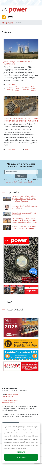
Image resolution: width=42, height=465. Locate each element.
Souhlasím (21, 457)
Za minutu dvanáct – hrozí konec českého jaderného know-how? (24, 227)
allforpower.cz (8, 23)
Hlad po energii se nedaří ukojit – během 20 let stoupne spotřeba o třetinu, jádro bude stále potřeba (24, 220)
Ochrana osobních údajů (10, 401)
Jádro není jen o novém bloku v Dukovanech (18, 62)
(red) (26, 149)
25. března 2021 (11, 84)
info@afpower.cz (12, 395)
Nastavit (21, 452)
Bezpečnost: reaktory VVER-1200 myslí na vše (24, 214)
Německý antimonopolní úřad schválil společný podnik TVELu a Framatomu (21, 119)
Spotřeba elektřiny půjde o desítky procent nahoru (25, 207)
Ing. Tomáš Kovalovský (9, 89)
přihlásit (21, 176)
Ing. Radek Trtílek (17, 88)
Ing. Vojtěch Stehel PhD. (26, 89)
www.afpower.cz (7, 397)
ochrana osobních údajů (14, 182)
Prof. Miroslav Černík (34, 88)
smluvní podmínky (30, 182)
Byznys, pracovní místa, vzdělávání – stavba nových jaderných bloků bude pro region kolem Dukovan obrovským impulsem (25, 198)
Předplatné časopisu (9, 403)
